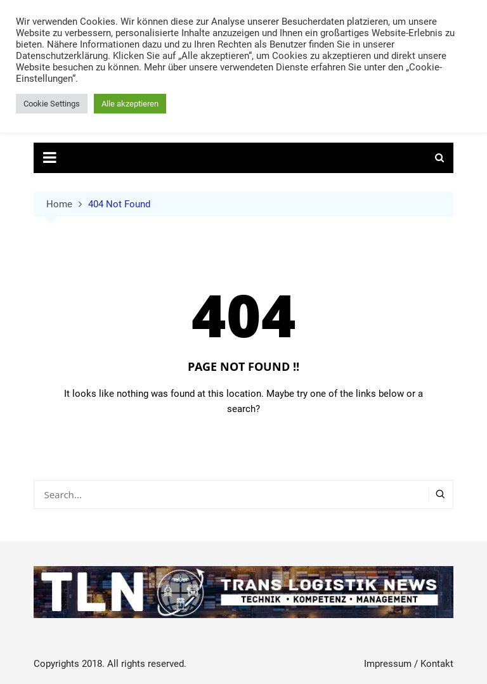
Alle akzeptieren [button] (130, 103)
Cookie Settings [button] (51, 103)
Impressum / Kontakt (408, 663)
